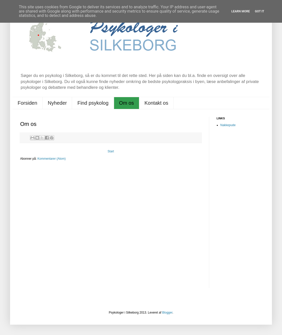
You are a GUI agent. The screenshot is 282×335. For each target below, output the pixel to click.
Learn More (240, 11)
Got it (259, 11)
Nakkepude (228, 125)
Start (111, 151)
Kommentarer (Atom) (52, 158)
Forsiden (27, 103)
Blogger (167, 312)
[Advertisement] (237, 211)
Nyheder (57, 103)
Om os (126, 103)
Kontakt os (156, 103)
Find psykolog (92, 103)
